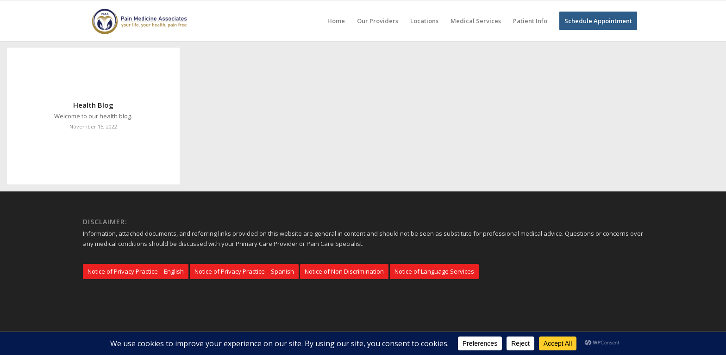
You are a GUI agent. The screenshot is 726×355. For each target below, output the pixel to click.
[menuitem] (336, 20)
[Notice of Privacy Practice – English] (135, 271)
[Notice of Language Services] (434, 271)
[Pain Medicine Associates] (141, 20)
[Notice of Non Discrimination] (344, 271)
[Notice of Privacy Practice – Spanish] (244, 271)
